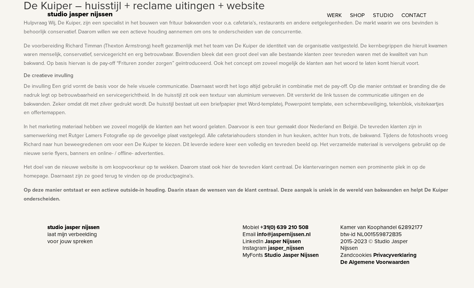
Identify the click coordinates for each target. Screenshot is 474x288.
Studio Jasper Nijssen (291, 255)
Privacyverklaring (395, 255)
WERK (334, 16)
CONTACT (414, 16)
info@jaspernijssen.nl (284, 234)
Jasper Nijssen (283, 241)
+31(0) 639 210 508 (284, 227)
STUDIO (383, 16)
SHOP (357, 16)
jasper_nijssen (286, 248)
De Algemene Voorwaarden (375, 262)
